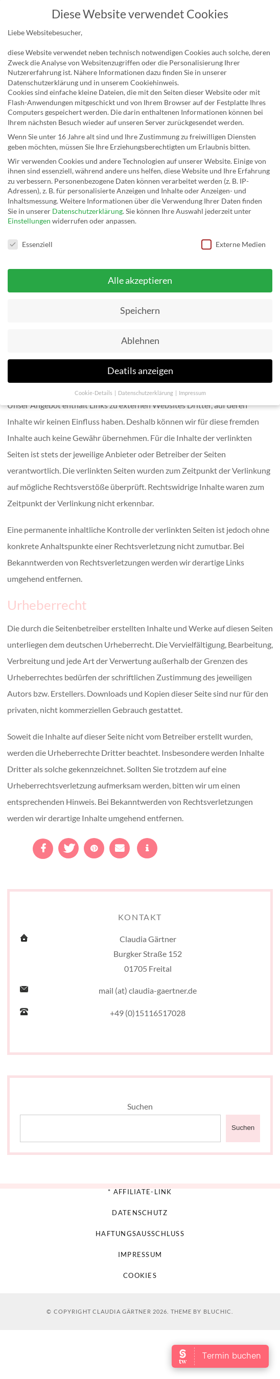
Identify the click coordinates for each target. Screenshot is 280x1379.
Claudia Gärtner (121, 1311)
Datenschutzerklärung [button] (146, 389)
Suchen (140, 1106)
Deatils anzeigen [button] (140, 367)
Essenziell (30, 241)
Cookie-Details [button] (94, 389)
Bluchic (217, 1311)
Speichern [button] (140, 307)
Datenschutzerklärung (87, 207)
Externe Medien (233, 241)
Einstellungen (29, 217)
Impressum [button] (192, 389)
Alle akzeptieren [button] (140, 277)
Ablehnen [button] (140, 337)
